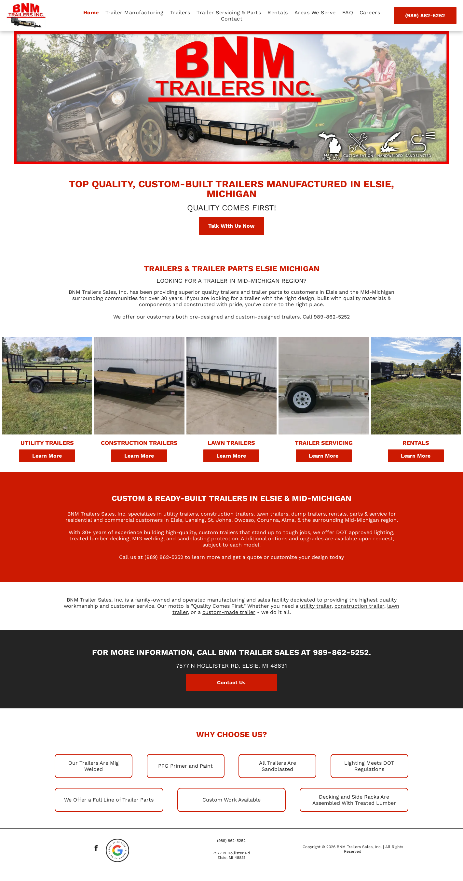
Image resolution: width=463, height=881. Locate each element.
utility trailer (316, 606)
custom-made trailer (228, 612)
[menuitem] (91, 12)
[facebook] (96, 849)
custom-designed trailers (268, 317)
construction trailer (359, 606)
